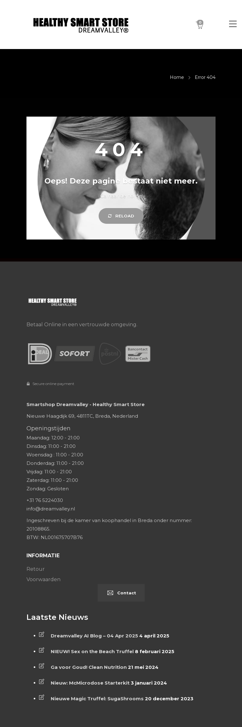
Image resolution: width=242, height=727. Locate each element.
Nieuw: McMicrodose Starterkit (90, 683)
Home (177, 77)
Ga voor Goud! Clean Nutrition (89, 667)
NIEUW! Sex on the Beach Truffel (92, 651)
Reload (121, 215)
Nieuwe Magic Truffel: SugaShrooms (97, 699)
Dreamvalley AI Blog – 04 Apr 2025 (94, 636)
